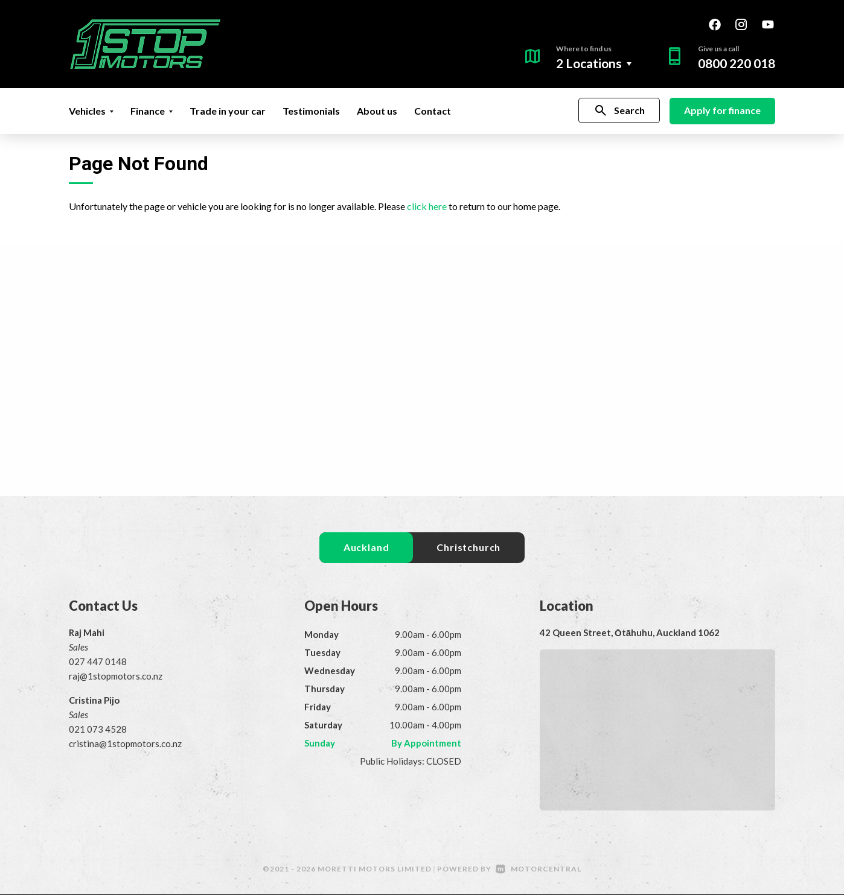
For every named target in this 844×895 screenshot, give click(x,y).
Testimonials (311, 110)
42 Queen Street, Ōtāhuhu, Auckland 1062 (630, 633)
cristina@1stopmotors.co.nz (125, 744)
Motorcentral (538, 869)
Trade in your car (228, 110)
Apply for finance (722, 110)
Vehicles (91, 110)
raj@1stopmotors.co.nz (115, 676)
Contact (432, 110)
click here (427, 206)
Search (619, 110)
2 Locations (589, 63)
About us (377, 110)
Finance (151, 110)
